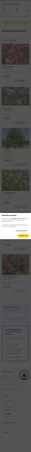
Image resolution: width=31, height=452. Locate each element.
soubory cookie (16, 218)
